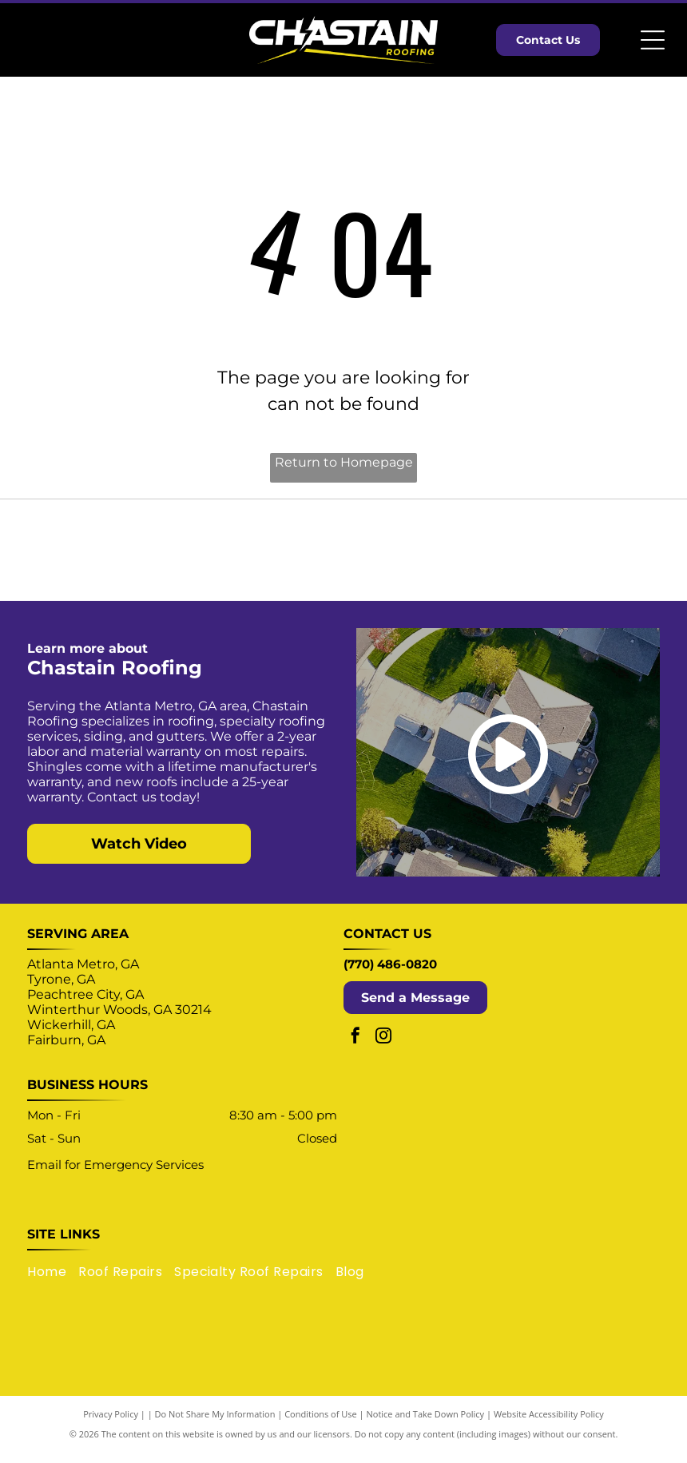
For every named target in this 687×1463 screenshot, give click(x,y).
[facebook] (355, 1049)
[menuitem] (52, 1282)
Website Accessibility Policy (549, 1425)
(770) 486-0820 (390, 975)
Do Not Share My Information (215, 1425)
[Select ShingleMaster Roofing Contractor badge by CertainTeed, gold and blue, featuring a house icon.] (96, 556)
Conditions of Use (320, 1425)
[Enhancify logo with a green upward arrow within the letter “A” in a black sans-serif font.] (590, 556)
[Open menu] (653, 40)
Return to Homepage (344, 462)
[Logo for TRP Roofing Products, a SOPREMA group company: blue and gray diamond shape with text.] (426, 556)
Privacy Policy (110, 1425)
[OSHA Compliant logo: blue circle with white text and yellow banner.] (261, 556)
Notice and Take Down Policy (426, 1425)
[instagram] (383, 1049)
